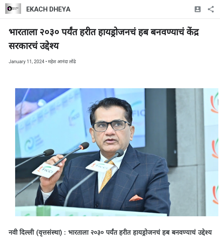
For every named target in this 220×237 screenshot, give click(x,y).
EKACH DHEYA (48, 9)
